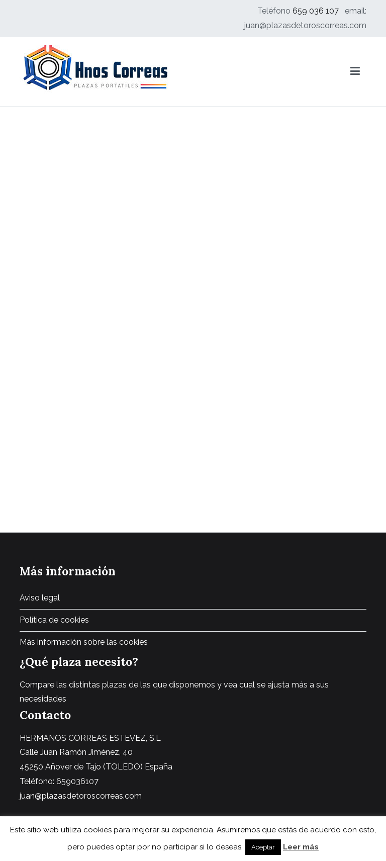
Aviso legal (40, 597)
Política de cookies (54, 620)
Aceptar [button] (263, 847)
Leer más (301, 846)
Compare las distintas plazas (73, 685)
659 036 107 (316, 11)
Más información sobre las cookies (84, 642)
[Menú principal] (355, 71)
